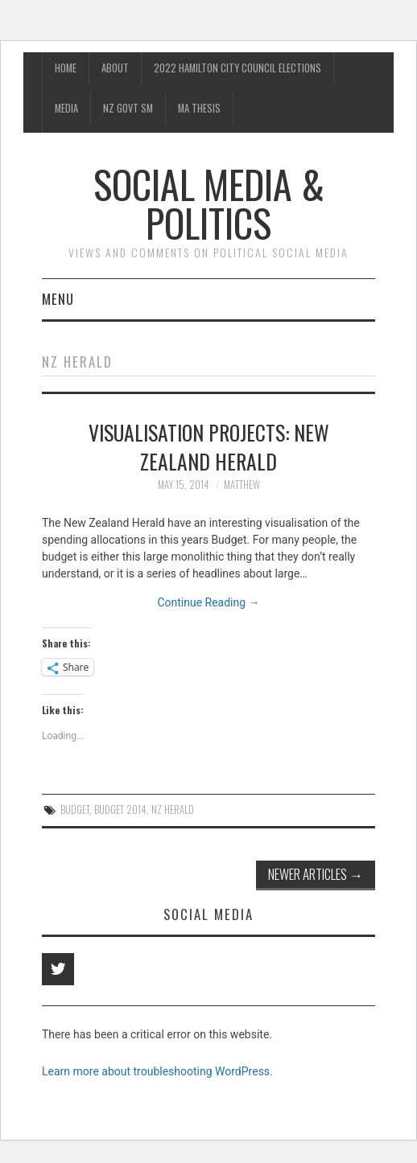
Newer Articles (315, 874)
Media (66, 108)
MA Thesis (199, 108)
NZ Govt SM (128, 108)
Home (65, 68)
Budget (74, 809)
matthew (242, 484)
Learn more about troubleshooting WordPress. (157, 1071)
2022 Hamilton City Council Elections (237, 68)
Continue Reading (208, 602)
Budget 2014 (120, 809)
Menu (58, 299)
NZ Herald (172, 809)
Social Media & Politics (208, 203)
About (115, 68)
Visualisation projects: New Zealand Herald (209, 446)
